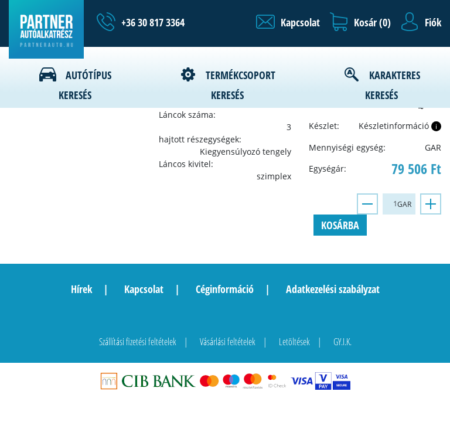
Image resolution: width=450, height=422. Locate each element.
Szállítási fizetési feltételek (137, 341)
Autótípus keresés (85, 85)
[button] (288, 22)
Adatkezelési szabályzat (333, 289)
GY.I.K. (342, 341)
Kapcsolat (143, 289)
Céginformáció (225, 289)
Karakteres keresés (392, 85)
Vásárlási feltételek (227, 341)
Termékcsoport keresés (240, 85)
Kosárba (340, 225)
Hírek (81, 289)
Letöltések (294, 341)
